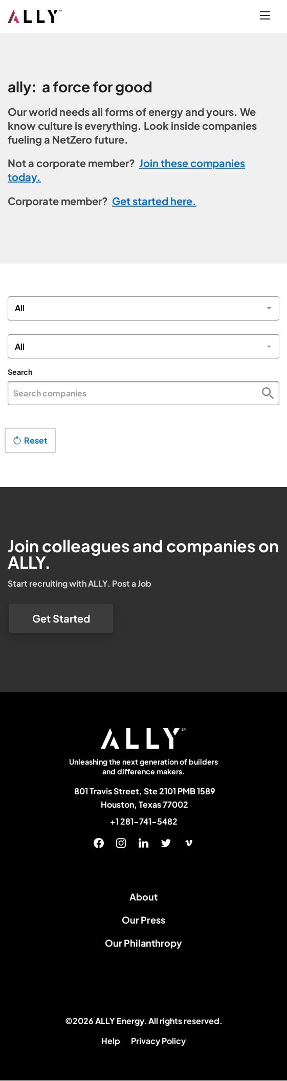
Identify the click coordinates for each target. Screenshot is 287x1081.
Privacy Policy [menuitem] (158, 1040)
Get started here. (154, 200)
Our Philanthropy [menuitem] (143, 943)
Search (20, 372)
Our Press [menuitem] (143, 920)
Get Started (61, 618)
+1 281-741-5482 (144, 821)
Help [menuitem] (110, 1040)
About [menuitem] (143, 897)
